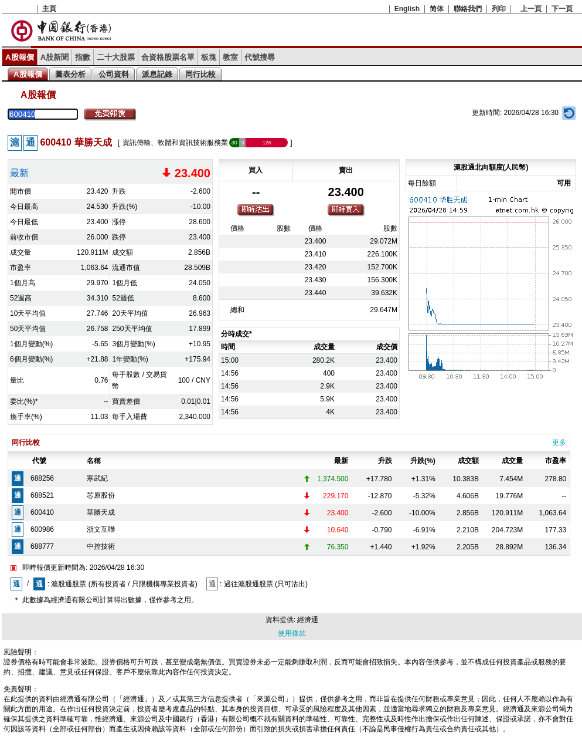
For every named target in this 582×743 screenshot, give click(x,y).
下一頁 (562, 9)
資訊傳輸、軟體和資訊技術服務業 (175, 143)
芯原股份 (101, 495)
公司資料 (113, 74)
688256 (42, 478)
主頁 (49, 9)
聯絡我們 (468, 9)
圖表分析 (70, 74)
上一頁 (531, 9)
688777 (42, 546)
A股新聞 (54, 57)
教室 (230, 57)
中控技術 (101, 546)
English (407, 9)
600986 (42, 529)
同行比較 (200, 74)
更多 (559, 442)
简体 (437, 9)
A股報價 (19, 57)
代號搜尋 (259, 57)
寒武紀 (97, 478)
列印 (499, 9)
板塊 (208, 57)
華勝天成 (101, 512)
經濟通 (307, 620)
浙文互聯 (101, 529)
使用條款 (292, 633)
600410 (42, 512)
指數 (82, 57)
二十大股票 (116, 57)
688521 (42, 495)
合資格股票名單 (168, 57)
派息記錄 (157, 74)
